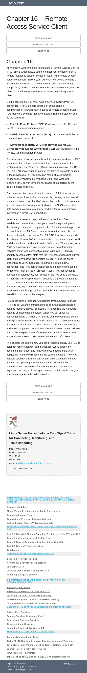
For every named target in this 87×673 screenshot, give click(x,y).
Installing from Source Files (21, 559)
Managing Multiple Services (21, 575)
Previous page (43, 38)
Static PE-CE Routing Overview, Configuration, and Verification (41, 641)
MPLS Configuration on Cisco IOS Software (31, 632)
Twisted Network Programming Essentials (30, 554)
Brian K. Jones (45, 463)
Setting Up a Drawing (18, 612)
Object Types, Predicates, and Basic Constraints (33, 511)
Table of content (43, 45)
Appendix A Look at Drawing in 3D (25, 628)
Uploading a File (15, 567)
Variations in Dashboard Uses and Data (27, 591)
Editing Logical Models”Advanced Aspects (29, 523)
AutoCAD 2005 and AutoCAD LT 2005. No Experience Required (39, 607)
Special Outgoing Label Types (22, 637)
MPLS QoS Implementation (21, 653)
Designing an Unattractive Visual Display (29, 595)
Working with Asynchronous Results (26, 563)
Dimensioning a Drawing (19, 624)
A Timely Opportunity (18, 587)
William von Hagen (27, 463)
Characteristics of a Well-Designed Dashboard (31, 603)
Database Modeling (16, 507)
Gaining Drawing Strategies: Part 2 (25, 616)
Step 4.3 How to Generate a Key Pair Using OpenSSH (35, 542)
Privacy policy (70, 663)
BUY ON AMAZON (23, 468)
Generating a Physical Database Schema (28, 519)
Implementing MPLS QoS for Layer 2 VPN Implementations (38, 657)
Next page (43, 51)
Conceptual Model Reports (21, 515)
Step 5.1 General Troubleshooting (24, 546)
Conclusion (12, 550)
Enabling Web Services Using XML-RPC (28, 571)
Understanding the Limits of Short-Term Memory (33, 599)
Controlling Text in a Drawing (22, 620)
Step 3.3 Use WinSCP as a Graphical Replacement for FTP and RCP (43, 534)
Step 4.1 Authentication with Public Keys (28, 538)
